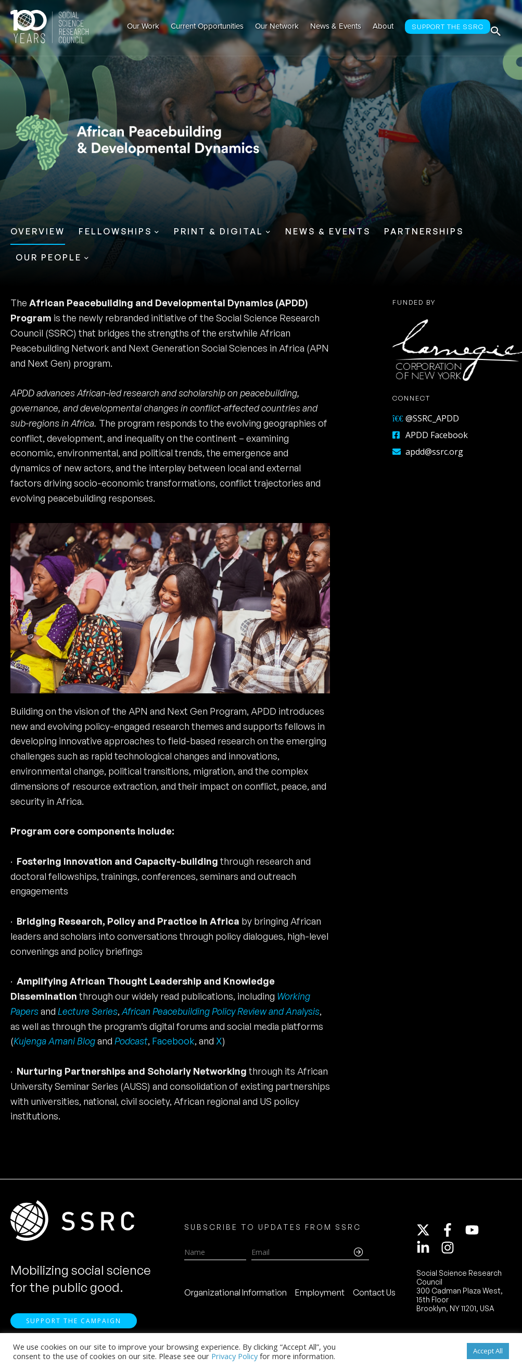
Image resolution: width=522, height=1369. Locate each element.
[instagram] (450, 1251)
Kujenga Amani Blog (55, 1041)
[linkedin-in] (427, 1251)
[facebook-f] (452, 1233)
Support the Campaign (73, 1327)
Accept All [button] (488, 1350)
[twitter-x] (427, 1233)
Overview (37, 231)
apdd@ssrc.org (427, 451)
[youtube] (476, 1233)
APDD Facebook (430, 435)
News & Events (328, 231)
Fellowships (115, 231)
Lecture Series (88, 1011)
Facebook (173, 1041)
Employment (320, 1296)
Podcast (131, 1041)
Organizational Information (235, 1296)
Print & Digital (218, 231)
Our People (49, 257)
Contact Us (374, 1296)
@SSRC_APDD (425, 418)
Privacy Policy (234, 1356)
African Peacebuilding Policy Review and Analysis (221, 1011)
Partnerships (424, 231)
